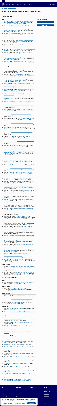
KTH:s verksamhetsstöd (20, 396)
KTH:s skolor (18, 390)
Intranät (13, 0)
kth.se (3, 0)
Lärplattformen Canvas (34, 392)
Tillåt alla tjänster (31, 403)
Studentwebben (8, 0)
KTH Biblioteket (18, 388)
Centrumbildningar (19, 392)
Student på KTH (4, 396)
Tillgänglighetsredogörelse (48, 403)
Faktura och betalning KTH (48, 399)
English (54, 4)
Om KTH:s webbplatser (48, 401)
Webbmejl (31, 394)
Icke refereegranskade (43, 25)
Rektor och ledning (19, 394)
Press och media (46, 397)
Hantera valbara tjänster (7, 403)
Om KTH (3, 394)
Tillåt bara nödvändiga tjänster (20, 403)
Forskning (3, 390)
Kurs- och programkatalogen (35, 390)
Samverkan (3, 392)
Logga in (53, 0)
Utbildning (3, 388)
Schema (31, 388)
